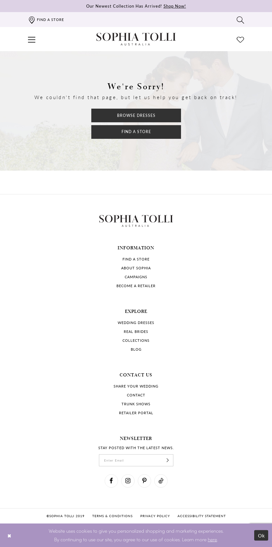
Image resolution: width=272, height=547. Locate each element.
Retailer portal (136, 412)
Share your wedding (136, 386)
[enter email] (136, 460)
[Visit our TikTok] (161, 481)
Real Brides (136, 331)
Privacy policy (155, 516)
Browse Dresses (136, 115)
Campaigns (136, 276)
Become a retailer (136, 285)
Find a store (136, 259)
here (212, 539)
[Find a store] (46, 19)
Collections (136, 340)
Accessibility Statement (202, 516)
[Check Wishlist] (240, 39)
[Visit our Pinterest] (144, 481)
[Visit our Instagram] (128, 481)
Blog (136, 349)
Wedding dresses (136, 322)
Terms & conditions (112, 516)
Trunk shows (136, 404)
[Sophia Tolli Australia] (136, 39)
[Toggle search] (240, 19)
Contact (136, 395)
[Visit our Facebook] (111, 481)
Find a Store (136, 131)
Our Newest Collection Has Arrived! (136, 6)
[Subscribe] (168, 460)
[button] (31, 39)
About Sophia (136, 268)
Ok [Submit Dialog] (261, 535)
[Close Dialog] (9, 535)
